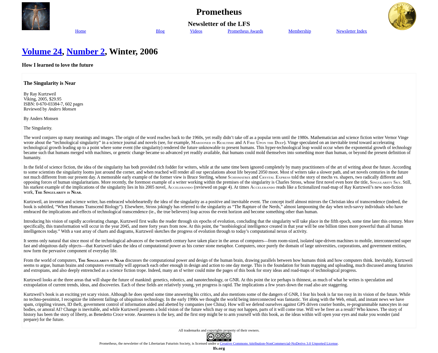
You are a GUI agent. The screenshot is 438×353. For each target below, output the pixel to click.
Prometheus (107, 343)
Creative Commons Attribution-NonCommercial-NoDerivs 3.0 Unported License (279, 343)
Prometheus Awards (245, 31)
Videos (196, 31)
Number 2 (85, 51)
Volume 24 (42, 51)
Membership (300, 31)
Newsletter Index (351, 31)
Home (80, 31)
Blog (160, 31)
